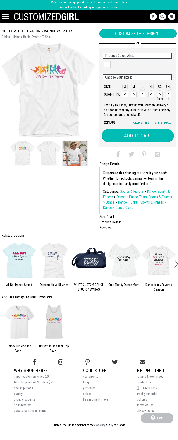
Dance (151, 191)
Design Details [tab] (109, 164)
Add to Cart (138, 136)
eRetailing (100, 425)
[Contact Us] (154, 16)
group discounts (24, 399)
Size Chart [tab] (106, 217)
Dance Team (138, 197)
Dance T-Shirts (128, 202)
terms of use (145, 405)
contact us (144, 382)
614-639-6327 (147, 388)
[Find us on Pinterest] (87, 362)
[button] (22, 153)
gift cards (89, 388)
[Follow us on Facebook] (34, 362)
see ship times (23, 388)
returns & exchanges (150, 377)
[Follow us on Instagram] (60, 362)
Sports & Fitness (131, 191)
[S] (125, 94)
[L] (142, 94)
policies (142, 399)
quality (18, 394)
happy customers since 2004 (32, 377)
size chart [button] (141, 122)
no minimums (23, 405)
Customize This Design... (138, 33)
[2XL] (160, 94)
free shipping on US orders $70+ (34, 382)
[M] (134, 94)
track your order (147, 394)
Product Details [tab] (110, 222)
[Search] (163, 16)
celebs (87, 394)
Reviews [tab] (105, 227)
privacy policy (145, 411)
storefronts (90, 377)
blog (86, 382)
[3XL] (168, 94)
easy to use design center (30, 411)
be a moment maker (96, 399)
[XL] (151, 94)
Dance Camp (124, 208)
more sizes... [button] (162, 122)
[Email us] (142, 362)
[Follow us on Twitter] (115, 362)
